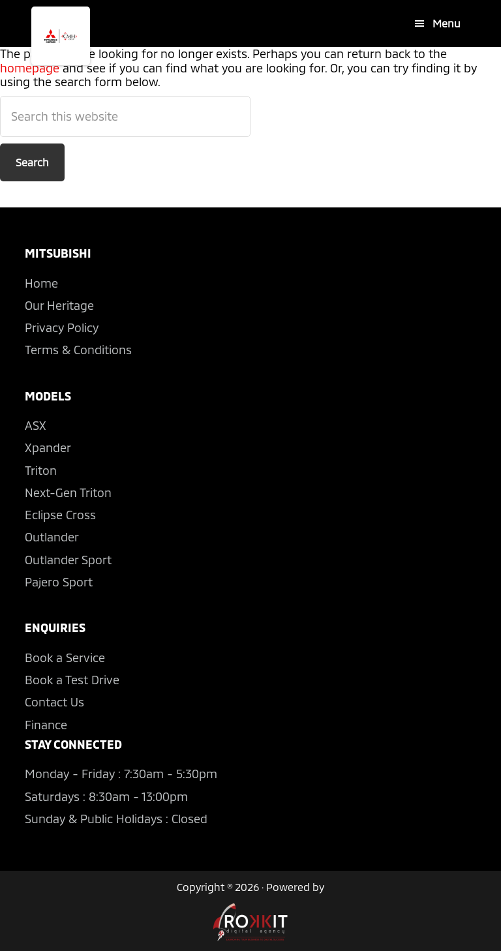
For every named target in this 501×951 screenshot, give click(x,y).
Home (41, 283)
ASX (35, 425)
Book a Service (65, 657)
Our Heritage (59, 305)
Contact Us (54, 702)
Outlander (52, 537)
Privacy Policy (62, 327)
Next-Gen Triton (68, 492)
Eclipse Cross (60, 514)
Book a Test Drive (72, 679)
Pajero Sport (59, 582)
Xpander (48, 447)
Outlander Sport (68, 559)
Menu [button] (447, 23)
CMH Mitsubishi (60, 36)
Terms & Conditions (78, 349)
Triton (41, 470)
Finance (46, 724)
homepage (29, 68)
